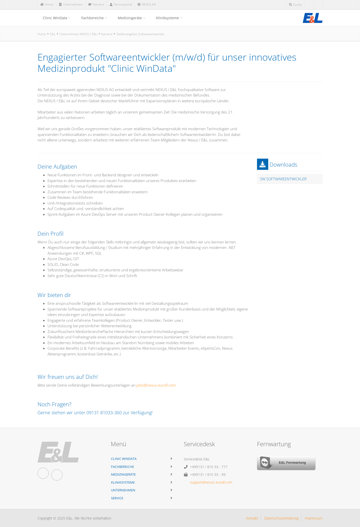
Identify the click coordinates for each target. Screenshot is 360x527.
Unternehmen (123, 490)
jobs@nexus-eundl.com (156, 385)
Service (117, 498)
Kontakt (252, 518)
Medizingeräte (130, 17)
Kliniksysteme (167, 17)
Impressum (313, 518)
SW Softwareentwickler (283, 178)
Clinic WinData (55, 17)
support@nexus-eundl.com (211, 482)
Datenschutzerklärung (281, 518)
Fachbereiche (92, 17)
